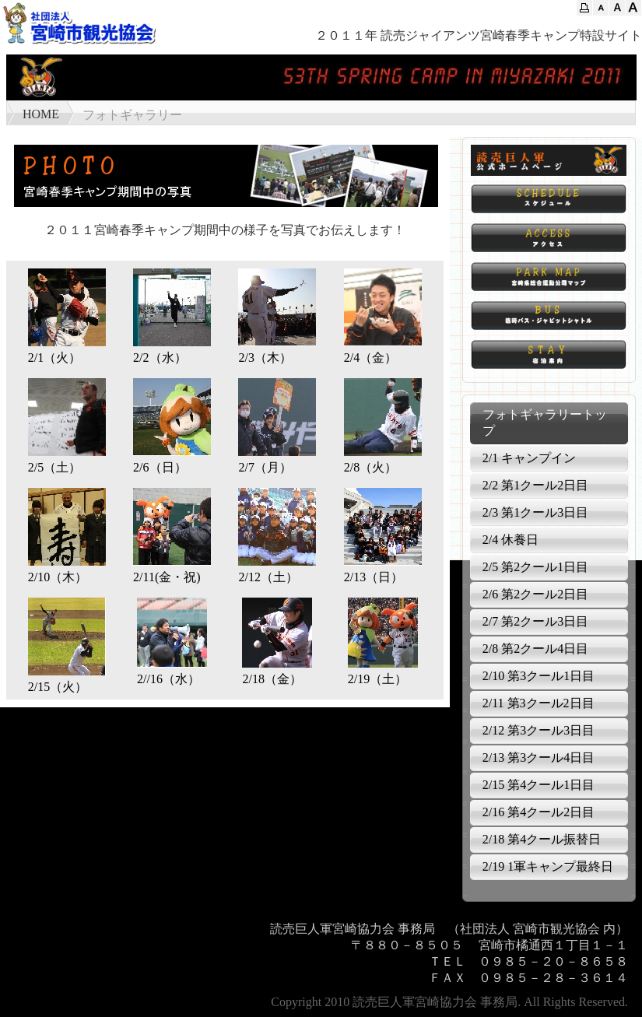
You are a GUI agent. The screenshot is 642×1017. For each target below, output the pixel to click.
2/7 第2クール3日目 (535, 621)
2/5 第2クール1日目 (535, 566)
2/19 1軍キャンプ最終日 (547, 866)
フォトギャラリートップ (544, 422)
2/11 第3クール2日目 (538, 703)
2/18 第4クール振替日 (541, 839)
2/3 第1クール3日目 (535, 512)
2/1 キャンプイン (529, 458)
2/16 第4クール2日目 (538, 812)
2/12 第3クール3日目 (538, 730)
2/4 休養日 (510, 539)
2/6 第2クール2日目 (535, 594)
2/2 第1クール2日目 (535, 485)
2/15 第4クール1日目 (538, 784)
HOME (41, 114)
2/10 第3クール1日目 (538, 675)
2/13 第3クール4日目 (538, 757)
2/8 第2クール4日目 (535, 648)
